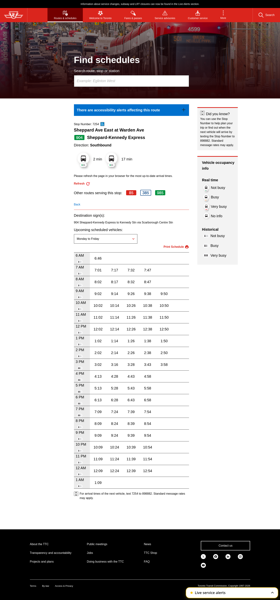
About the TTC (39, 544)
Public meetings (97, 544)
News (147, 544)
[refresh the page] (82, 183)
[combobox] (131, 81)
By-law (45, 586)
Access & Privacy (64, 586)
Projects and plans (42, 561)
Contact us (225, 545)
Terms (33, 586)
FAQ (147, 561)
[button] (223, 15)
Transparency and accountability (51, 552)
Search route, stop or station (96, 71)
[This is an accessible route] (102, 124)
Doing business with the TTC (105, 561)
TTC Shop (150, 552)
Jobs (90, 552)
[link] (131, 110)
